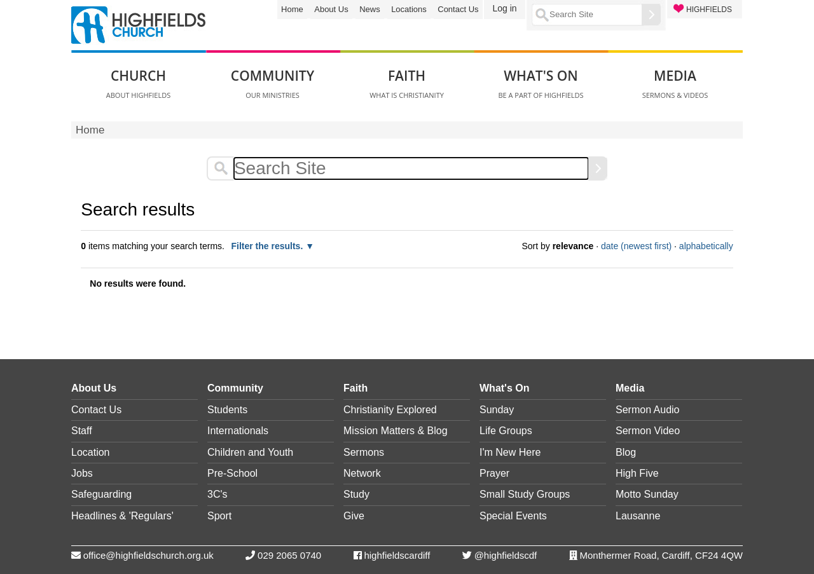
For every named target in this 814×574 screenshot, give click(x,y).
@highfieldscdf (505, 555)
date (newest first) (636, 246)
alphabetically (706, 246)
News (369, 9)
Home (292, 9)
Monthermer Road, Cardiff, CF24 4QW (661, 555)
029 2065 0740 (289, 555)
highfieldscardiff (397, 555)
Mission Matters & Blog (395, 430)
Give (353, 515)
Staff (81, 430)
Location (90, 452)
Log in (504, 8)
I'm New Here (510, 452)
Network (362, 473)
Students (227, 409)
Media (630, 388)
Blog (626, 452)
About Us (331, 9)
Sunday (496, 409)
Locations (409, 9)
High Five (637, 473)
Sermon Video (648, 430)
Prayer (494, 473)
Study (356, 494)
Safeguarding (101, 494)
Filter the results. (268, 246)
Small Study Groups (524, 494)
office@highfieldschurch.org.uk (148, 555)
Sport (219, 515)
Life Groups (505, 430)
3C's (217, 494)
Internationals (237, 430)
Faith (355, 388)
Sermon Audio (648, 409)
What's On (504, 388)
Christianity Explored (390, 409)
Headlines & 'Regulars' (122, 515)
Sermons (363, 452)
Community (235, 388)
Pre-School (232, 473)
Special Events (513, 515)
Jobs (82, 473)
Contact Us (458, 9)
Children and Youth (250, 452)
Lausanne (638, 515)
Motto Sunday (647, 494)
